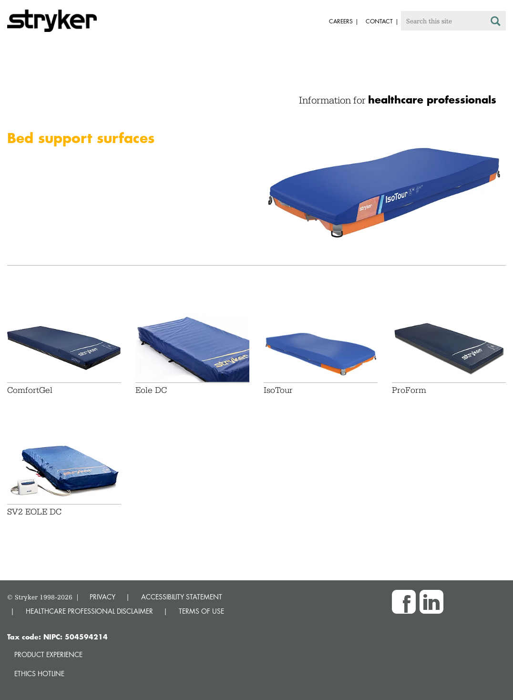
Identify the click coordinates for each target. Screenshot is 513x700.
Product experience (48, 654)
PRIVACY (102, 596)
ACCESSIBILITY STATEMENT (181, 596)
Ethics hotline (39, 673)
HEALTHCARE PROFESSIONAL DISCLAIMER (89, 611)
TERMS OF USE (201, 611)
